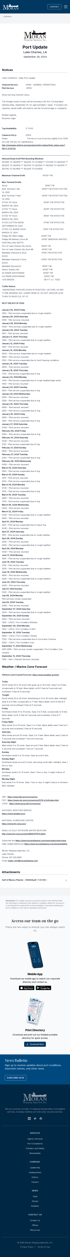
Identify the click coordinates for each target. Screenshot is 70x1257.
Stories (35, 1201)
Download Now (35, 1044)
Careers (35, 1182)
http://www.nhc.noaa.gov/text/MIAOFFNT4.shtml (24, 834)
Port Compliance (35, 1143)
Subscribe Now (15, 1078)
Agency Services (35, 1139)
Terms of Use (43, 1247)
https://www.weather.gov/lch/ (45, 675)
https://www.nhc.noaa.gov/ (14, 824)
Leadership (35, 1167)
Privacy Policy (26, 1247)
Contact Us (35, 1220)
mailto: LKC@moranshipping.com (23, 861)
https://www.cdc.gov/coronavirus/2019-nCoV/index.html (33, 800)
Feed (35, 1196)
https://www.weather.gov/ (13, 813)
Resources (35, 1230)
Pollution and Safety (35, 1148)
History (35, 1177)
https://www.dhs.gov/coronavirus (22, 797)
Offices (35, 1225)
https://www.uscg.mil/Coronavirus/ (25, 803)
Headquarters (35, 1172)
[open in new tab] (29, 1118)
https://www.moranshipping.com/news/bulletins (45, 844)
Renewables (35, 1153)
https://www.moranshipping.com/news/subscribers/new (40, 840)
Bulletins (8, 16)
